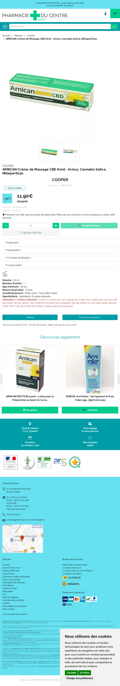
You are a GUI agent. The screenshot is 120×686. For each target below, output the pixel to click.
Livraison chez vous (71, 567)
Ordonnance (8, 573)
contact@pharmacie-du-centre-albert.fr (25, 519)
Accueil (6, 35)
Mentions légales (10, 597)
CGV (4, 594)
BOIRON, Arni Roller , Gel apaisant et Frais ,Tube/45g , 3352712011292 (88, 398)
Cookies (6, 603)
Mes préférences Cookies (14, 606)
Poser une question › (90, 317)
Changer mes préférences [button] (79, 678)
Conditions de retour (72, 573)
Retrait (30, 427)
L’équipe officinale (10, 570)
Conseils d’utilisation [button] (17, 257)
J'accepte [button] (71, 672)
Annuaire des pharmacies (14, 614)
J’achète (88, 409)
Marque (18, 35)
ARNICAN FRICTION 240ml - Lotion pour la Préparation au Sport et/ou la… (29, 398)
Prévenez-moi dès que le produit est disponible (29, 214)
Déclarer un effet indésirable (16, 576)
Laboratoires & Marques (13, 582)
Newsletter (7, 591)
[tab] (60, 242)
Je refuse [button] (84, 672)
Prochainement (89, 225)
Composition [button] (13, 265)
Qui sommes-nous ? (12, 567)
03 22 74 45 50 (13, 514)
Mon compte (8, 609)
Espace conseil (9, 588)
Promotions (7, 585)
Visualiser (29, 410)
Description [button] (13, 250)
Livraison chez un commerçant (77, 570)
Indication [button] (12, 242)
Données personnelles (13, 600)
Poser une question (11, 579)
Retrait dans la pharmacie (74, 565)
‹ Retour (30, 317)
